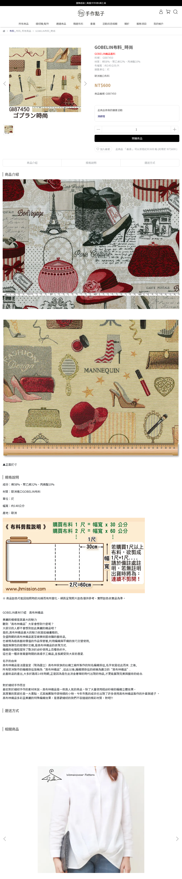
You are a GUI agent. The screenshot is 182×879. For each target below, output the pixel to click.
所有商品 (24, 23)
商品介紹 (32, 163)
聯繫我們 (79, 840)
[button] (85, 83)
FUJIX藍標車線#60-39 (137, 800)
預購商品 (137, 138)
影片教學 (64, 840)
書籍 (92, 23)
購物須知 (22, 840)
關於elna (93, 840)
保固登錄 (8, 840)
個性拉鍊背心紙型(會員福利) (84, 800)
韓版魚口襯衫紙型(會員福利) (28, 800)
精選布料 (78, 23)
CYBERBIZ (95, 870)
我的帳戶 (159, 23)
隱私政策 (36, 840)
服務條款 (50, 840)
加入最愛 (103, 149)
